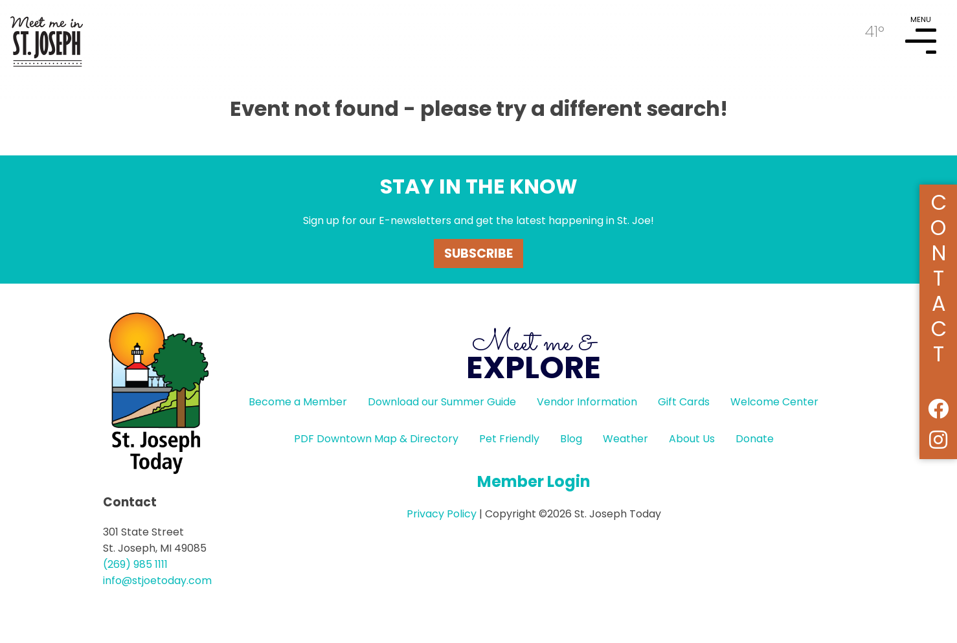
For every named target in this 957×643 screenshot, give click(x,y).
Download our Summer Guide (442, 401)
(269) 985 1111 (135, 564)
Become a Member (298, 401)
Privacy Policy (442, 513)
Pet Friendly (509, 438)
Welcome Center (774, 401)
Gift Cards (684, 401)
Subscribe (478, 253)
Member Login (534, 481)
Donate (755, 438)
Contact (938, 276)
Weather (625, 438)
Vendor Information (587, 401)
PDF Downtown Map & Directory (376, 438)
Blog (571, 438)
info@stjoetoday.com (157, 580)
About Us (692, 438)
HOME (46, 36)
